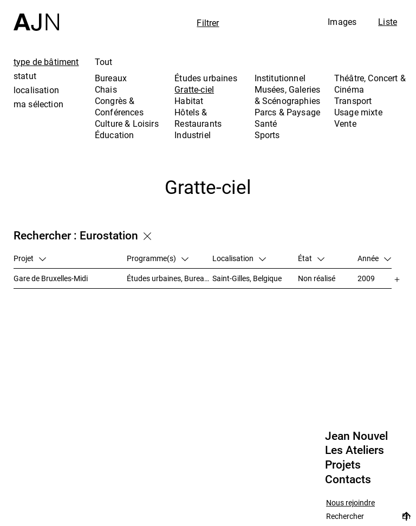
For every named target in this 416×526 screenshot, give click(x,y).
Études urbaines (205, 78)
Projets (343, 465)
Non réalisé (316, 278)
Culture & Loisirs (127, 123)
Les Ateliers (354, 450)
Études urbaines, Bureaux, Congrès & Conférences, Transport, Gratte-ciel (169, 278)
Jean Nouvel (356, 436)
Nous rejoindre (350, 503)
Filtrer (208, 23)
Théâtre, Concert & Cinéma (370, 83)
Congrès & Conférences (119, 106)
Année (374, 258)
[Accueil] (36, 15)
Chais (106, 89)
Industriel (192, 135)
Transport (353, 101)
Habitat (188, 101)
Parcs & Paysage (287, 112)
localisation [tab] (36, 90)
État (311, 258)
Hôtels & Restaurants (198, 117)
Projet (30, 258)
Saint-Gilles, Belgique (247, 278)
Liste (387, 22)
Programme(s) (157, 258)
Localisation (239, 258)
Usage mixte (358, 112)
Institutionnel (280, 78)
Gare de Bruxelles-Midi (51, 278)
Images (342, 22)
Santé (266, 123)
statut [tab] (25, 76)
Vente (345, 123)
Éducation (114, 135)
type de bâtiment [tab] (46, 62)
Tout (104, 62)
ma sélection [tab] (38, 104)
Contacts (348, 479)
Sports (267, 135)
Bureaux (111, 78)
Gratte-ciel (194, 89)
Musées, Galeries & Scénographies (288, 95)
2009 (366, 278)
